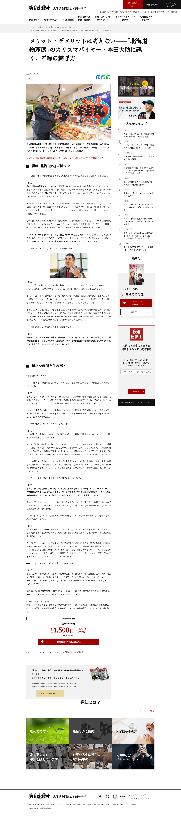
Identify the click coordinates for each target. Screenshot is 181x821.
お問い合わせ (131, 804)
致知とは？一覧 (146, 711)
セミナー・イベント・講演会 (125, 18)
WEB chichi (67, 19)
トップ (31, 27)
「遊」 (59, 591)
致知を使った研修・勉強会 (84, 18)
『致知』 (38, 591)
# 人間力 (66, 652)
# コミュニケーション (36, 652)
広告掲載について (118, 804)
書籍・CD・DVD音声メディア (103, 18)
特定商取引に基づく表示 (82, 804)
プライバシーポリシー (101, 804)
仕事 (29, 79)
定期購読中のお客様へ (146, 18)
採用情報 (67, 805)
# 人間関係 (79, 652)
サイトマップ (56, 804)
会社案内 (32, 804)
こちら (101, 158)
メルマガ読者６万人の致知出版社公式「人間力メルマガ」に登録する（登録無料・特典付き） (136, 363)
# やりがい (54, 652)
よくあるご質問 (43, 804)
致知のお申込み (51, 19)
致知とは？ (34, 19)
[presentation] (139, 381)
